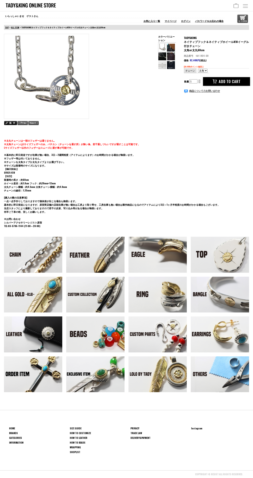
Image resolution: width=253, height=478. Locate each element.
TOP (7, 27)
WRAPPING (75, 447)
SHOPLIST (75, 452)
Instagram (196, 428)
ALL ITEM (15, 27)
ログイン (186, 21)
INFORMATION (16, 442)
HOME (12, 428)
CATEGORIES (15, 437)
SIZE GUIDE (75, 428)
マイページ (171, 21)
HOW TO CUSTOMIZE (80, 433)
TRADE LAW (136, 433)
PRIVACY (134, 428)
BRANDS (13, 433)
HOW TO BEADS (77, 442)
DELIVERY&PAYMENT (140, 437)
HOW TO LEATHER (78, 437)
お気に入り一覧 (151, 21)
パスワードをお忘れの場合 (209, 21)
